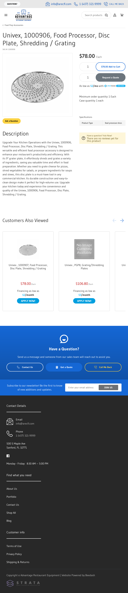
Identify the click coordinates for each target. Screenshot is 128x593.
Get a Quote (64, 367)
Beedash (90, 575)
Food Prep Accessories (14, 25)
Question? (12, 4)
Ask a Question (11, 121)
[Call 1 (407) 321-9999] (87, 4)
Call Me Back (114, 4)
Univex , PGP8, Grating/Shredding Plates (84, 266)
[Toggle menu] (5, 15)
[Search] (96, 15)
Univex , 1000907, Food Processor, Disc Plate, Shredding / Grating (28, 266)
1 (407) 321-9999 (25, 435)
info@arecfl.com (25, 423)
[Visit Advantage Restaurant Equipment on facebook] (8, 455)
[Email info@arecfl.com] (58, 4)
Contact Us (25, 367)
